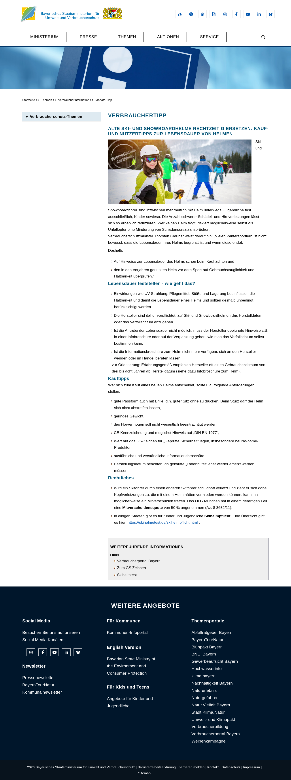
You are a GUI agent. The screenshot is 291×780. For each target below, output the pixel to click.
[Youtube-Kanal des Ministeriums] (248, 14)
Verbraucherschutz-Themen (56, 116)
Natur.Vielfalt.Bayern (210, 705)
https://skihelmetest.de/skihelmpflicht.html (163, 522)
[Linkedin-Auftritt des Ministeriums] (259, 14)
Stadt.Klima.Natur (208, 712)
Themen (46, 100)
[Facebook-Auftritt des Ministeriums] (236, 14)
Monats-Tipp (103, 100)
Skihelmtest (127, 575)
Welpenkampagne (208, 741)
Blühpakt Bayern (207, 647)
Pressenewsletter (38, 677)
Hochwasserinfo (206, 668)
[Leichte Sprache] (214, 14)
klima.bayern (203, 676)
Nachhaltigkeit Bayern (212, 683)
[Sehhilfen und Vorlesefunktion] (191, 14)
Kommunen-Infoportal (127, 632)
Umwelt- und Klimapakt (213, 719)
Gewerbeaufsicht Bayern (214, 661)
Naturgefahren (205, 697)
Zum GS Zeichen (131, 568)
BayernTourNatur (38, 685)
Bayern (203, 654)
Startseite (28, 100)
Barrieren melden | (192, 767)
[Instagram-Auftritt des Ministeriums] (225, 14)
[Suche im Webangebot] (263, 37)
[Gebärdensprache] (202, 14)
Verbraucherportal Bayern (139, 561)
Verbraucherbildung (209, 726)
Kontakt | (214, 767)
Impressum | (252, 767)
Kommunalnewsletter (42, 692)
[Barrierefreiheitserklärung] (180, 14)
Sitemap (144, 773)
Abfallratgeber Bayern (211, 632)
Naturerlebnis (204, 690)
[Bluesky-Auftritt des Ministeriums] (270, 14)
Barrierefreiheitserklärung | (158, 767)
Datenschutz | (231, 767)
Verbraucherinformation (73, 100)
